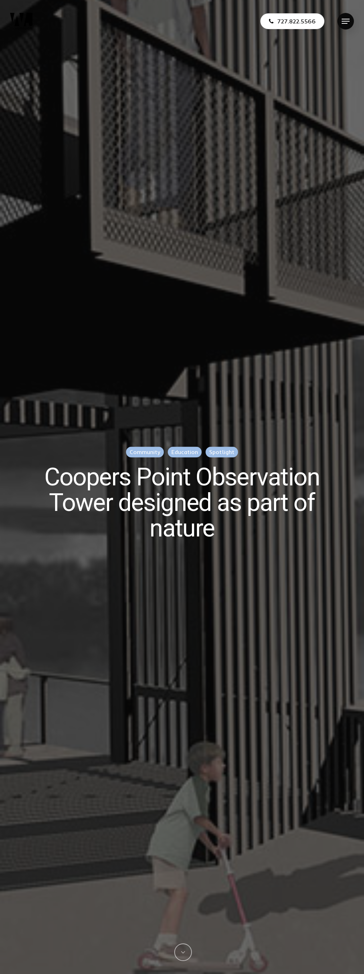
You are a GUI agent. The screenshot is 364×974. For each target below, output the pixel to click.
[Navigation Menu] (345, 21)
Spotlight (221, 452)
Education (184, 452)
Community (145, 452)
